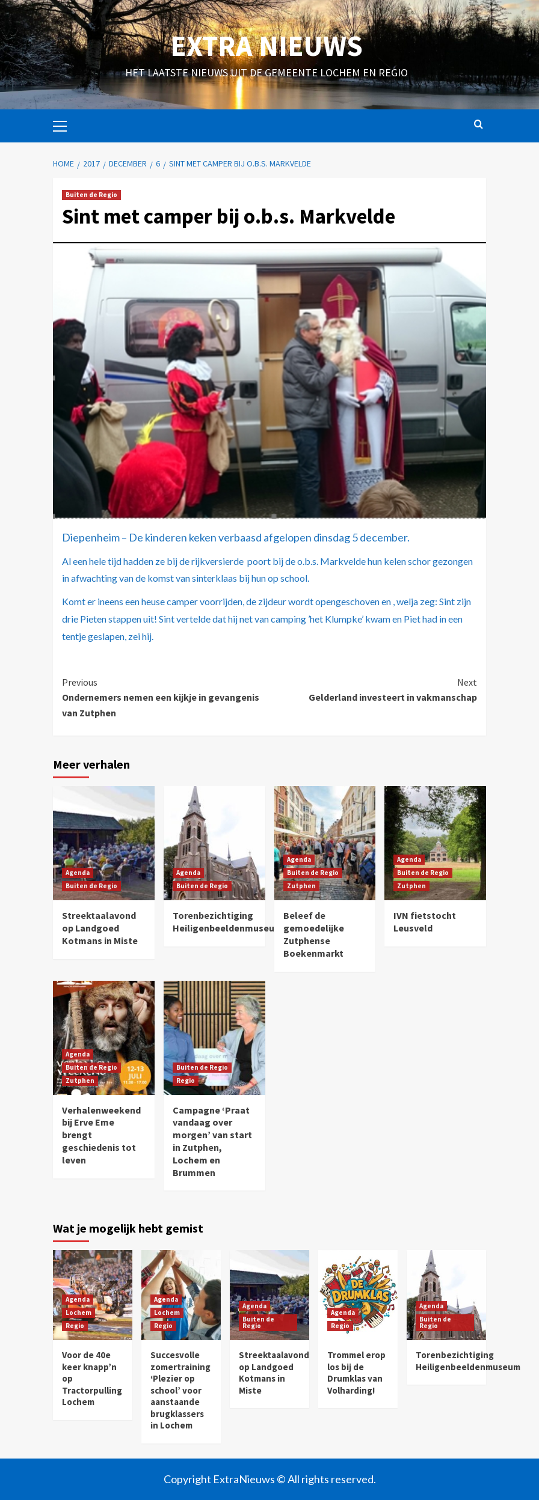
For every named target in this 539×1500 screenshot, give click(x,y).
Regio (185, 1080)
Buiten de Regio (91, 195)
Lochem (78, 1312)
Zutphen (301, 886)
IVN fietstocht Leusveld (424, 921)
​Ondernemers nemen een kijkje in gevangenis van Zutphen (166, 697)
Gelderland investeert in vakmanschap (373, 689)
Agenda (78, 872)
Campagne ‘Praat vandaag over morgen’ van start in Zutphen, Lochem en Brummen (212, 1141)
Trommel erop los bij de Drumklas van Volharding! (356, 1372)
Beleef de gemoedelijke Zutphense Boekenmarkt (313, 934)
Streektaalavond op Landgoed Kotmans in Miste (100, 928)
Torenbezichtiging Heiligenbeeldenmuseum (228, 921)
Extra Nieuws (266, 46)
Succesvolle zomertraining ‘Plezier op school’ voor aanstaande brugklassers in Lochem (180, 1390)
